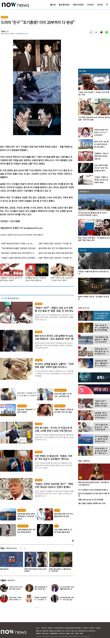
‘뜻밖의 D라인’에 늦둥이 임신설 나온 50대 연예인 (59, 570)
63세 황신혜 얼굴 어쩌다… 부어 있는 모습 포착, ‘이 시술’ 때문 (66, 599)
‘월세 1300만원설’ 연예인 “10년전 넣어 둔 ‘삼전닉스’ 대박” (40, 589)
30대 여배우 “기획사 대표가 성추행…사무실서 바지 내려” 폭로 (15, 599)
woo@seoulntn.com (33, 227)
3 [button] (38, 607)
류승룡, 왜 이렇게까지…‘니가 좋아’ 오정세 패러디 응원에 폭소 (41, 599)
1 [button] (35, 607)
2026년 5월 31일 (28, 569)
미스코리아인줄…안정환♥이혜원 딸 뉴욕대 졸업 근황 (67, 589)
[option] (35, 562)
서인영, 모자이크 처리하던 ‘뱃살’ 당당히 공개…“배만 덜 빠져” (16, 589)
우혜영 (3, 31)
